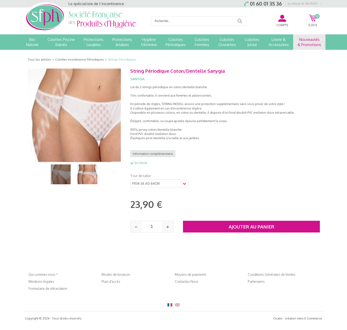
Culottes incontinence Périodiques (79, 59)
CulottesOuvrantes (227, 42)
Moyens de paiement (190, 274)
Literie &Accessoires (278, 42)
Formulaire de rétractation (48, 288)
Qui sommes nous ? (43, 274)
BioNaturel (32, 42)
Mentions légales (41, 281)
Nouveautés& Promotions (309, 42)
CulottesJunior (252, 42)
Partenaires (256, 281)
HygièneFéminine (149, 42)
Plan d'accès (111, 281)
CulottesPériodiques (176, 42)
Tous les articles (39, 59)
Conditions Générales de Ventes (272, 274)
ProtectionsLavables (93, 42)
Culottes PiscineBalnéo (61, 42)
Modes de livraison (116, 274)
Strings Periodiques (122, 59)
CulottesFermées (201, 42)
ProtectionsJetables (122, 42)
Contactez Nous (186, 281)
